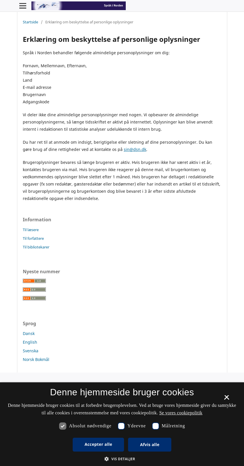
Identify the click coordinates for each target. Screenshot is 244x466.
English (30, 342)
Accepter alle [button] (98, 444)
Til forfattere (33, 238)
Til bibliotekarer (36, 247)
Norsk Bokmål (36, 359)
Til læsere (31, 229)
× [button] (226, 399)
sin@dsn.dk (135, 149)
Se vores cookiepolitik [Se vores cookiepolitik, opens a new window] (180, 412)
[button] (122, 459)
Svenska (30, 350)
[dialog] (122, 424)
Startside (30, 22)
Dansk (29, 333)
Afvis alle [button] (149, 444)
